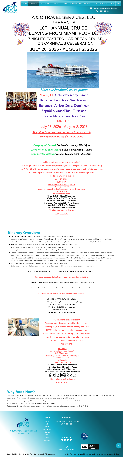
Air (47, 424)
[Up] (118, 445)
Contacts (47, 440)
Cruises (47, 432)
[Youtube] (71, 440)
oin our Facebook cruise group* (65, 90)
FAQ (47, 437)
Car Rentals (47, 429)
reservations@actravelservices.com (64, 406)
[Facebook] (62, 440)
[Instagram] (65, 440)
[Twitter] (68, 440)
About (47, 435)
